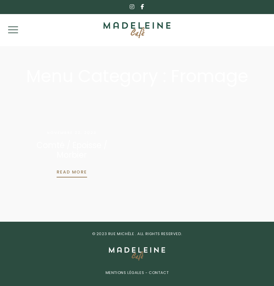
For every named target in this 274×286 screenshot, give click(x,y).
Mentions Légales (125, 273)
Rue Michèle (121, 234)
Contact (158, 273)
